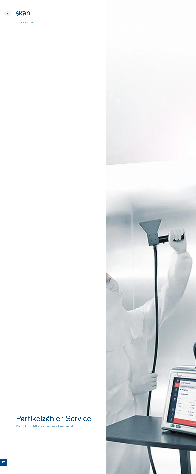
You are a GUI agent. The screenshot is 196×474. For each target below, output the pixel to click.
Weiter (23, 439)
